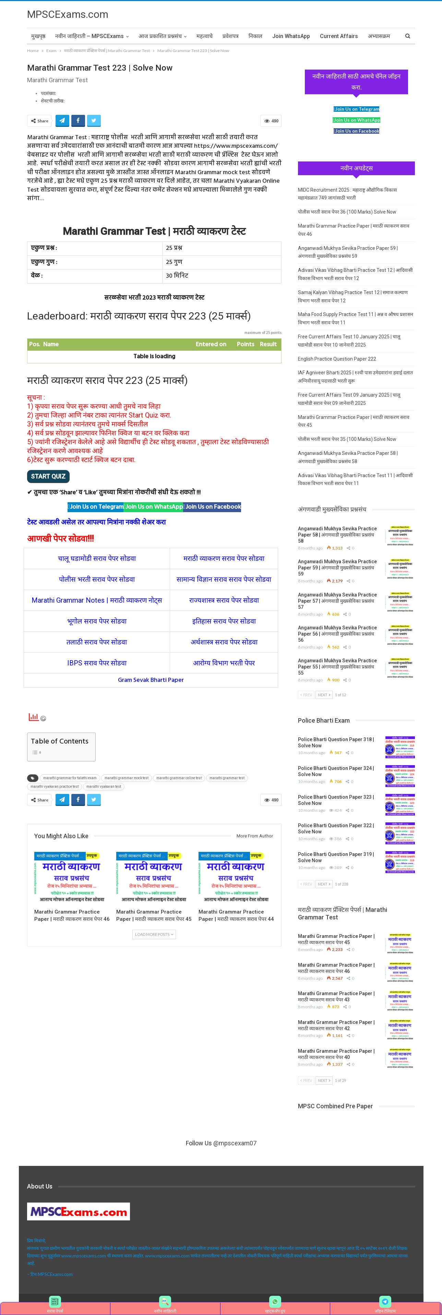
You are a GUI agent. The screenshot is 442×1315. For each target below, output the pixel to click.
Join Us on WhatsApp (154, 507)
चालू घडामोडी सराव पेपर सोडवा (97, 558)
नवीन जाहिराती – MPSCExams (89, 36)
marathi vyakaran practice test (55, 786)
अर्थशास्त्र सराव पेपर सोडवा (224, 642)
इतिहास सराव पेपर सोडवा (224, 621)
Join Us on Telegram (96, 507)
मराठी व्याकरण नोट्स (136, 600)
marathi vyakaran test (103, 786)
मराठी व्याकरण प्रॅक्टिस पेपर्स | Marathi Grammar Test (61, 856)
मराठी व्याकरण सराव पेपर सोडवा (223, 558)
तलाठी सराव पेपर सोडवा (97, 642)
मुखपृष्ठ (38, 36)
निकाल (255, 36)
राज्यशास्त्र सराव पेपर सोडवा (224, 600)
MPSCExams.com (67, 14)
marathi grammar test (227, 778)
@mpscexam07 (234, 1143)
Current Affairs (339, 36)
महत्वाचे (204, 36)
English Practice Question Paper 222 (337, 359)
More (374, 36)
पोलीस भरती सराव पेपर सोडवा (97, 579)
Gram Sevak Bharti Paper (151, 680)
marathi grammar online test (179, 778)
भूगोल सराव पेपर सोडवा (97, 621)
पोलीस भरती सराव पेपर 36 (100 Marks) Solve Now (347, 212)
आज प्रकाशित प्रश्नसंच (160, 36)
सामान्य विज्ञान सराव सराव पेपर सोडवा (224, 579)
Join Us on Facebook (213, 507)
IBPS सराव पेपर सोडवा (97, 663)
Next (324, 694)
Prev (306, 694)
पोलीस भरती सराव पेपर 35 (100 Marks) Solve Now (347, 439)
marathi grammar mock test (126, 778)
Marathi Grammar (58, 600)
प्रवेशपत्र (231, 36)
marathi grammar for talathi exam (70, 778)
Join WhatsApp (291, 36)
